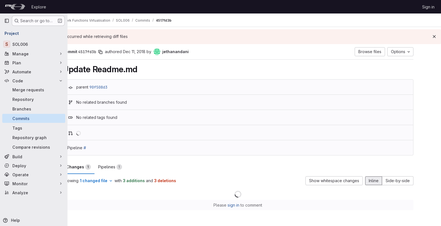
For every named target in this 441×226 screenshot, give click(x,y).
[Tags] (33, 127)
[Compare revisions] (33, 147)
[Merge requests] (33, 89)
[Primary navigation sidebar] (6, 20)
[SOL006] (33, 44)
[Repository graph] (33, 137)
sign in (250, 205)
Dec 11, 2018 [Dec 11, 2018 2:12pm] (150, 51)
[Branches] (33, 108)
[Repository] (33, 99)
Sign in (428, 6)
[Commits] (33, 118)
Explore (39, 6)
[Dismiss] (434, 36)
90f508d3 (115, 87)
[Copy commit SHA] (116, 52)
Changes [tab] (94, 167)
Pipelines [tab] (126, 167)
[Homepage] (15, 6)
